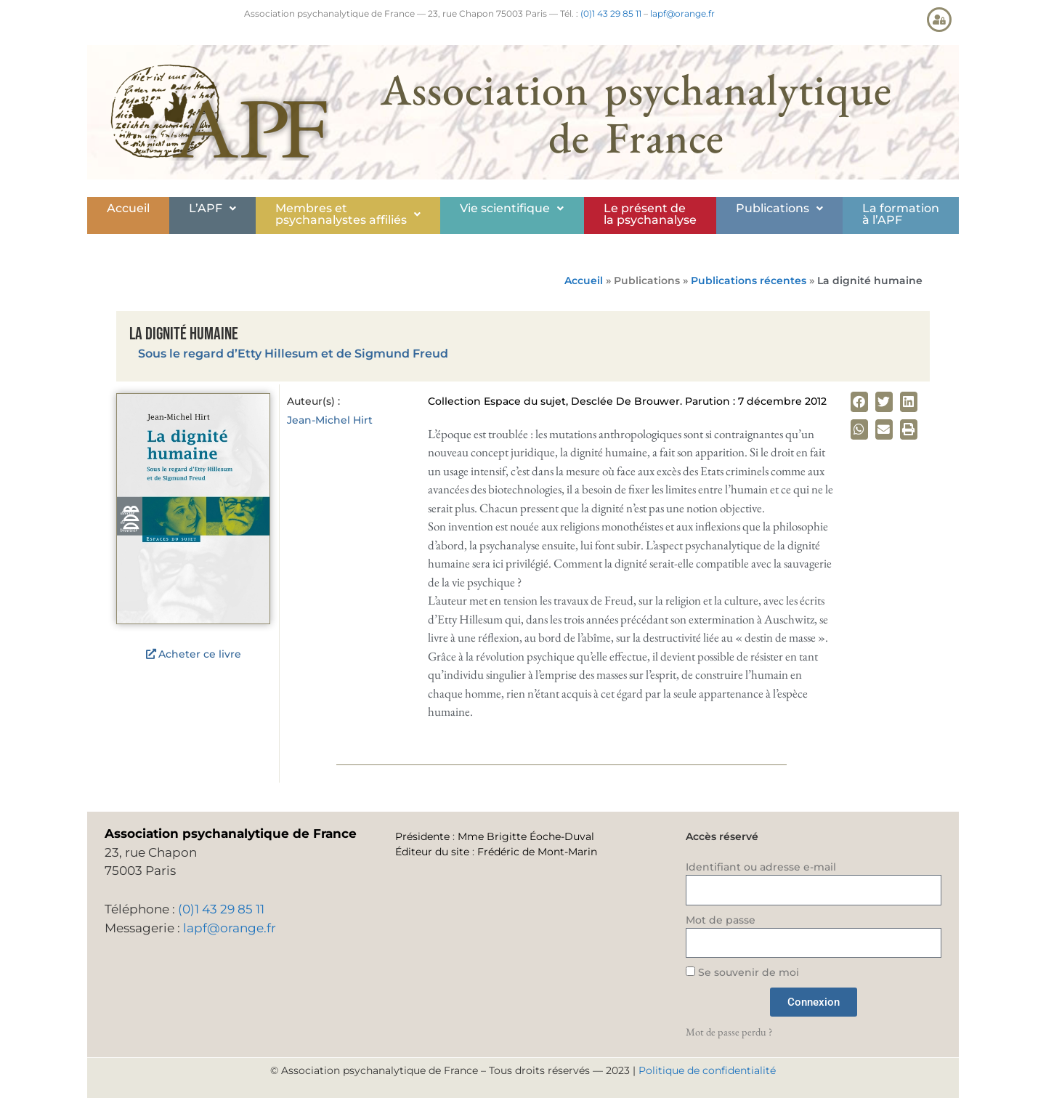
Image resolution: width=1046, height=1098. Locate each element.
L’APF (212, 208)
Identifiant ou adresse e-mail (761, 866)
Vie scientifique (512, 208)
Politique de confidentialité (707, 1070)
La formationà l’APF (900, 214)
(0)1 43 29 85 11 (610, 13)
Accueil (128, 208)
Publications (779, 208)
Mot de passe (720, 920)
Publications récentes (748, 280)
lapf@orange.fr (682, 13)
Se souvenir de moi (742, 972)
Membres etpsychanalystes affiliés (348, 214)
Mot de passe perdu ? (729, 1031)
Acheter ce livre (199, 654)
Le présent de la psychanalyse (650, 214)
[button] (212, 208)
